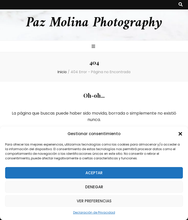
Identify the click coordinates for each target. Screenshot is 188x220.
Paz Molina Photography (94, 23)
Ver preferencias (94, 201)
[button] (180, 133)
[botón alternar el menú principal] (94, 46)
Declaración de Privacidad (94, 212)
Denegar (94, 187)
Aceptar (94, 172)
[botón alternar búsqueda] (181, 4)
